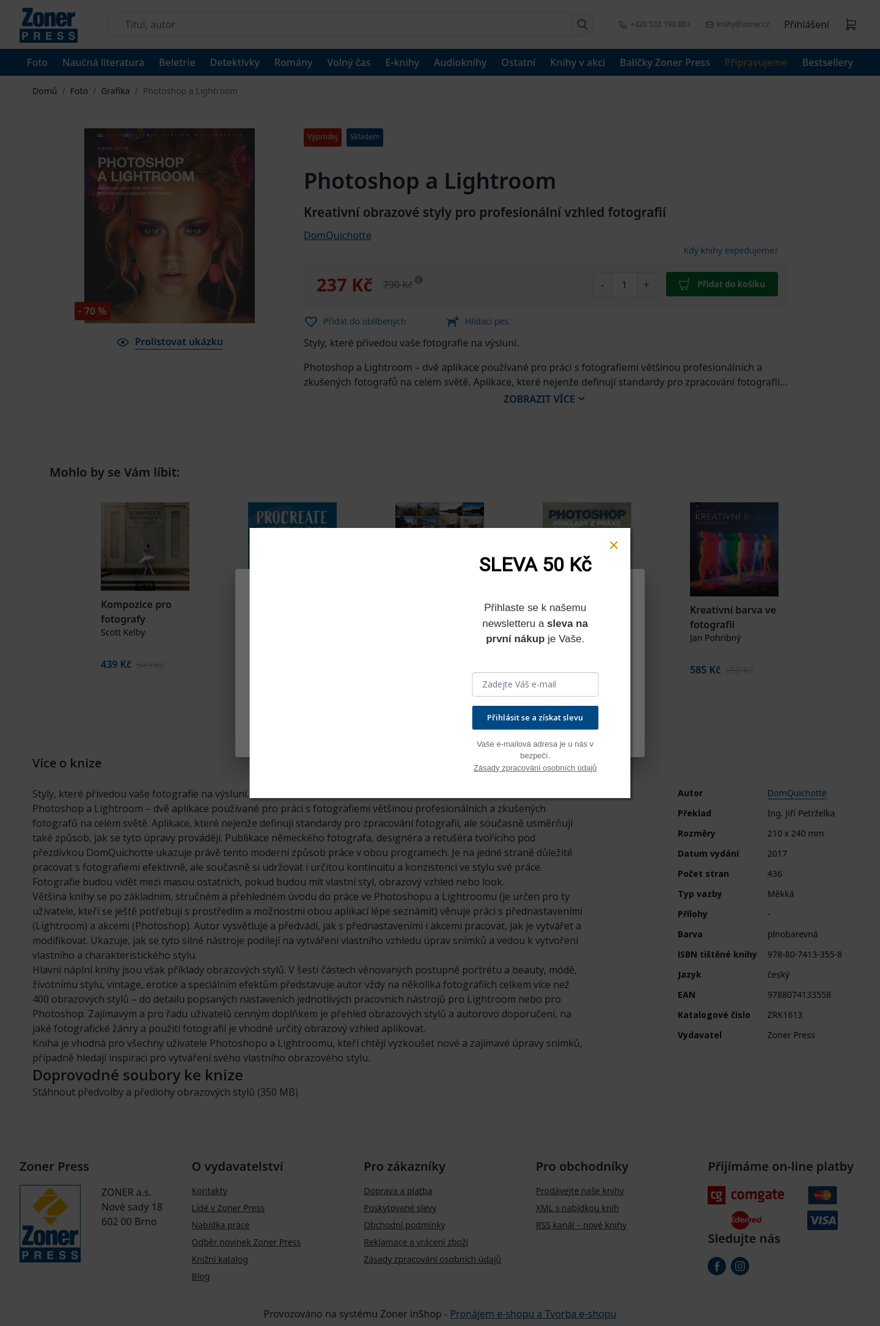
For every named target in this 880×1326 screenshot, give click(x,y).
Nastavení (282, 732)
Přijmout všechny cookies (565, 732)
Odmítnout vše (406, 732)
